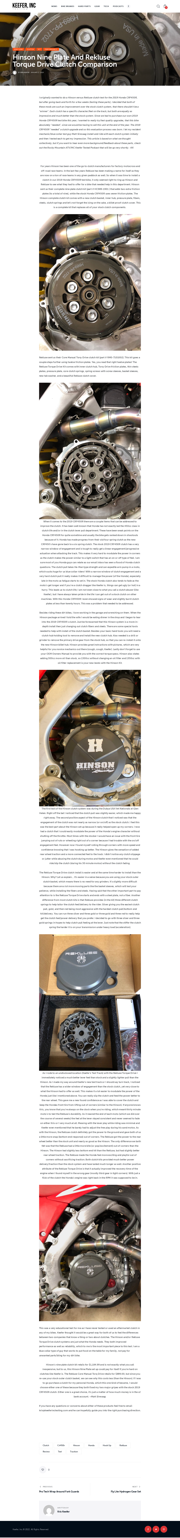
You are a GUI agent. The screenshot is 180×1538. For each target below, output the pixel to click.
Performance (51, 49)
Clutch (30, 49)
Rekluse (123, 1445)
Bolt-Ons (18, 49)
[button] (44, 1469)
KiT (39, 49)
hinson (76, 1445)
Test (60, 1451)
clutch (46, 1445)
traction (74, 1451)
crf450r (61, 1445)
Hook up (107, 1445)
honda (91, 1445)
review (46, 1451)
